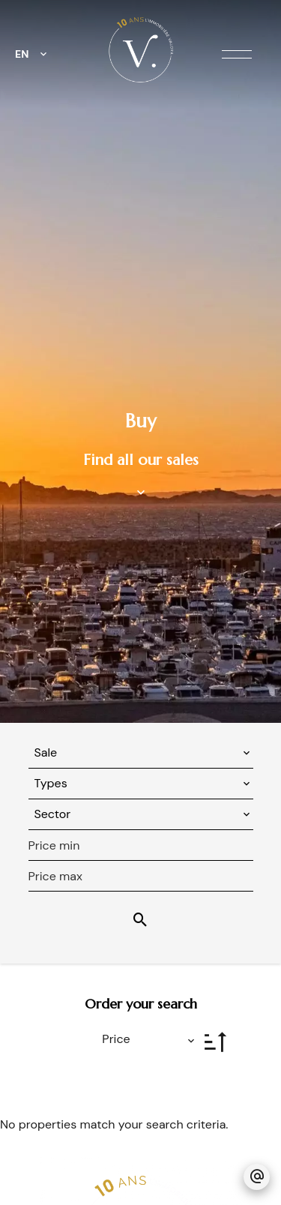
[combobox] (140, 753)
